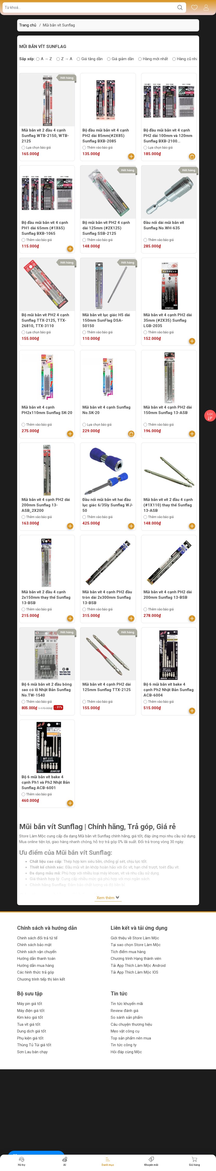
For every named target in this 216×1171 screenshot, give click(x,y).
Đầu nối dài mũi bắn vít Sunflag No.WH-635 (163, 225)
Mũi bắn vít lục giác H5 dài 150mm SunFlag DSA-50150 (106, 320)
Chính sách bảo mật (34, 944)
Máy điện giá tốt (30, 1010)
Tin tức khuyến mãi (127, 1003)
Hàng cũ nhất (186, 59)
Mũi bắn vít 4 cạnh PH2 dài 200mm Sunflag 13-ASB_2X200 (46, 505)
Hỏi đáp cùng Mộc (126, 1052)
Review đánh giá (124, 1010)
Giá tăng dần (90, 59)
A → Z (44, 59)
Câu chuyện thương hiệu (131, 1024)
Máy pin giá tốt (29, 1003)
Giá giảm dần (120, 59)
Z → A (64, 59)
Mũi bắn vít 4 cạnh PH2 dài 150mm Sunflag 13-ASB (167, 410)
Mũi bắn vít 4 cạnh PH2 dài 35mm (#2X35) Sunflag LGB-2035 (167, 320)
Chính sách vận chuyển (36, 951)
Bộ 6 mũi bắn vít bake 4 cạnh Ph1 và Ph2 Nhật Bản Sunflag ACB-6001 (46, 782)
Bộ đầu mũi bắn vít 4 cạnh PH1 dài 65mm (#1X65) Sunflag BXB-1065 (45, 228)
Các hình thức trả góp (35, 972)
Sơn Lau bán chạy (32, 1052)
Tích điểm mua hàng (128, 951)
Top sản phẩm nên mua (131, 1038)
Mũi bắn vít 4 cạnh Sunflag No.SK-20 (106, 410)
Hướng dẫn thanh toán (36, 958)
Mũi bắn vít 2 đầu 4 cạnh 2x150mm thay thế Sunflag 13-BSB (46, 597)
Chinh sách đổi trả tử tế (37, 938)
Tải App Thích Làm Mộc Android (138, 965)
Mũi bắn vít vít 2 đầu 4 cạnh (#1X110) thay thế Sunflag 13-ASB (168, 505)
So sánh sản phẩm (127, 1017)
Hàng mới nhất (153, 59)
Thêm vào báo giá (97, 147)
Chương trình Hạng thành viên (136, 958)
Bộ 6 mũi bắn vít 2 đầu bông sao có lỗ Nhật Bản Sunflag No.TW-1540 (47, 690)
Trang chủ (27, 25)
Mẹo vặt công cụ (125, 1031)
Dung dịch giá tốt (31, 1031)
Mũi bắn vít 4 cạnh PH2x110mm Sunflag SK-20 (47, 410)
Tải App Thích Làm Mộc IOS (134, 972)
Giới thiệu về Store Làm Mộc (135, 938)
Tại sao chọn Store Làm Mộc (136, 944)
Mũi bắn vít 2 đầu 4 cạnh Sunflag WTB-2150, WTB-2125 (45, 135)
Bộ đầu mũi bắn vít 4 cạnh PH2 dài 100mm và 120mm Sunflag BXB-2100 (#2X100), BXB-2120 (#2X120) (167, 136)
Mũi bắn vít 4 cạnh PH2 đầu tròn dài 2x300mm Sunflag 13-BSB (107, 597)
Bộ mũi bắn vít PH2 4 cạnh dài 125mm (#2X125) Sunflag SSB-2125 (106, 228)
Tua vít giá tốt (28, 1024)
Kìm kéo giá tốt (30, 1017)
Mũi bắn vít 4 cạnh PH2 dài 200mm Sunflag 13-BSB (167, 595)
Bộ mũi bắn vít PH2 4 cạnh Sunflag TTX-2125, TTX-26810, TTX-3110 (45, 320)
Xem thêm (108, 897)
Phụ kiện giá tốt (30, 1038)
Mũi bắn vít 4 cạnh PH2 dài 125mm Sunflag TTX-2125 (106, 687)
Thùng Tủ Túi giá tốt (34, 1045)
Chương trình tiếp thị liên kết (41, 979)
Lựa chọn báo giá (36, 147)
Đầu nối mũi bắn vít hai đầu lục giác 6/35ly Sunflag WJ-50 (107, 505)
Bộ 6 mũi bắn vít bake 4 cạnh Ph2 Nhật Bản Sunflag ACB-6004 (168, 690)
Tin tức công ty (123, 1045)
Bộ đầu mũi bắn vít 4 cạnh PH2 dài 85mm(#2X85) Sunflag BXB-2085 (105, 135)
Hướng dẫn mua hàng (35, 965)
